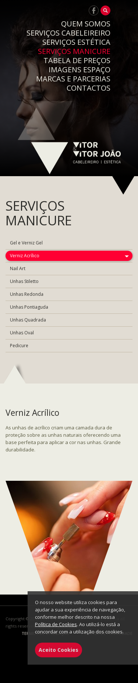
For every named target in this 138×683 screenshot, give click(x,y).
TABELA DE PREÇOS (76, 60)
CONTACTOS (88, 88)
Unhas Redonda (26, 294)
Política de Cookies (56, 624)
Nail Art (17, 268)
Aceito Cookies (58, 649)
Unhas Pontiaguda (29, 307)
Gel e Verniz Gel (26, 243)
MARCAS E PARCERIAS (73, 79)
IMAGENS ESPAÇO (79, 70)
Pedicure (19, 345)
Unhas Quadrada (28, 320)
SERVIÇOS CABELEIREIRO (68, 33)
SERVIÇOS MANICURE (74, 51)
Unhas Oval (22, 333)
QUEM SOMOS (85, 24)
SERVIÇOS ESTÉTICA (76, 42)
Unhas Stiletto (24, 281)
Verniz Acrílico (24, 256)
